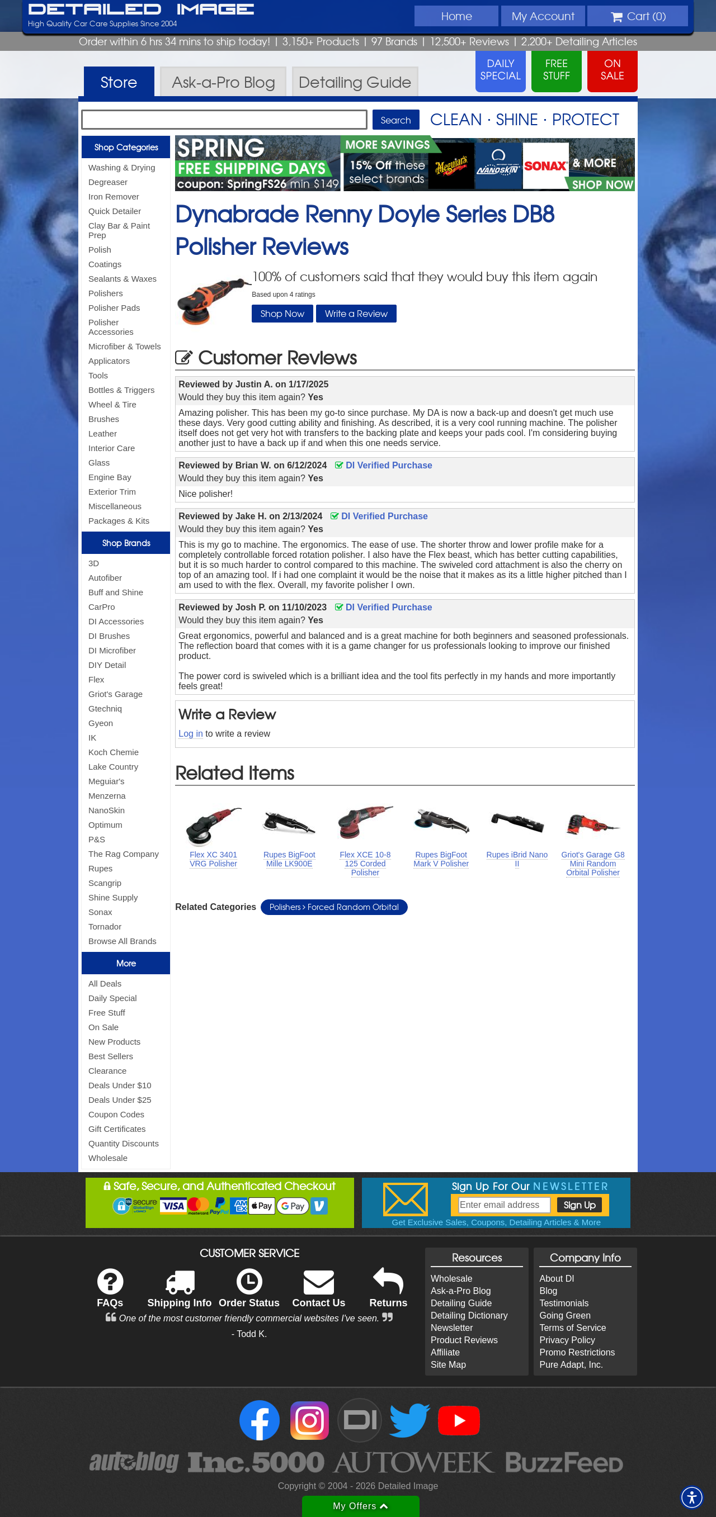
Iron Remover (113, 196)
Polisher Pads (114, 307)
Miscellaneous (115, 506)
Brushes (103, 419)
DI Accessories (116, 621)
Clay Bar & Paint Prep (119, 230)
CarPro (101, 606)
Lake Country (113, 766)
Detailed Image (141, 10)
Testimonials (563, 1303)
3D (93, 563)
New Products (114, 1041)
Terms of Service (572, 1328)
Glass (99, 462)
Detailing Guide (461, 1303)
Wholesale (108, 1158)
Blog (548, 1291)
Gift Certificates (117, 1129)
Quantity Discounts (123, 1143)
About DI (556, 1278)
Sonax (100, 912)
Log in (190, 733)
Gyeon (100, 723)
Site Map (448, 1364)
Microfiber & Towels (124, 346)
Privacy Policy (567, 1340)
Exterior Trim (112, 491)
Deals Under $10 (120, 1085)
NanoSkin (106, 810)
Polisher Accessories (111, 326)
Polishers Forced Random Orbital (334, 906)
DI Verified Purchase (383, 465)
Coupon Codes (116, 1114)
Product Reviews (464, 1340)
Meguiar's (106, 781)
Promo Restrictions (577, 1352)
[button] (692, 1497)
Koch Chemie (113, 752)
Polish (99, 249)
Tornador (104, 926)
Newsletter (452, 1328)
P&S (96, 839)
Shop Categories (126, 147)
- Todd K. (249, 1334)
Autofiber (105, 577)
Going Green (565, 1315)
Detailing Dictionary (469, 1315)
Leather (102, 433)
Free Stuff (106, 1012)
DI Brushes (109, 636)
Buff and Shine (115, 592)
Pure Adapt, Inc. (571, 1364)
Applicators (109, 361)
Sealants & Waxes (122, 278)
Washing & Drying (122, 167)
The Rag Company (123, 854)
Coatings (104, 264)
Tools (98, 375)
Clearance (107, 1070)
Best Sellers (110, 1056)
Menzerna (107, 795)
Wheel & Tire (112, 404)
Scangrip (104, 883)
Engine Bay (109, 477)
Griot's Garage (115, 694)
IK (92, 737)
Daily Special (112, 998)
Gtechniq (105, 708)
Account (543, 15)
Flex (96, 679)
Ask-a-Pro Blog (461, 1291)
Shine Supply (113, 897)
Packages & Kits (118, 520)
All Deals (104, 983)
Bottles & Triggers (121, 390)
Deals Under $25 (120, 1099)
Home (456, 15)
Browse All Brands (122, 941)
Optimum (105, 824)
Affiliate (445, 1352)
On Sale (103, 1027)
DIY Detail (107, 665)
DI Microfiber (112, 650)
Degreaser (108, 182)
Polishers (105, 293)
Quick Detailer (114, 211)
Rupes (100, 868)
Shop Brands (126, 542)
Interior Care (111, 448)
